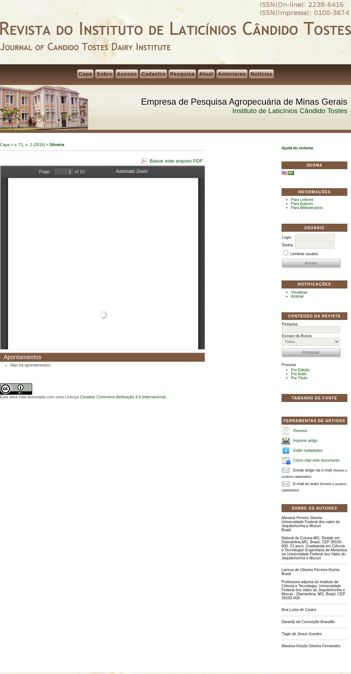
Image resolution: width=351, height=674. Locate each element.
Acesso (127, 74)
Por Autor (299, 374)
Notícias (261, 74)
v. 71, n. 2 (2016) (30, 144)
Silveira (57, 144)
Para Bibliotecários (307, 208)
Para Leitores (302, 200)
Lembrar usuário (304, 254)
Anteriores (232, 74)
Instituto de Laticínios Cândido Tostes (290, 111)
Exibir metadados (307, 450)
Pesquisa (182, 74)
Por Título (299, 378)
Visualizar (299, 292)
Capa (85, 74)
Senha (287, 245)
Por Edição (300, 370)
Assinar (297, 296)
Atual (206, 74)
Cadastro (153, 74)
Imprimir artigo (305, 441)
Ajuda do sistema (297, 148)
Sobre (104, 74)
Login (286, 237)
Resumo (300, 431)
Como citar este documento (316, 460)
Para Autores (302, 204)
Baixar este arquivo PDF (176, 161)
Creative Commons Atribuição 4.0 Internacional (123, 397)
